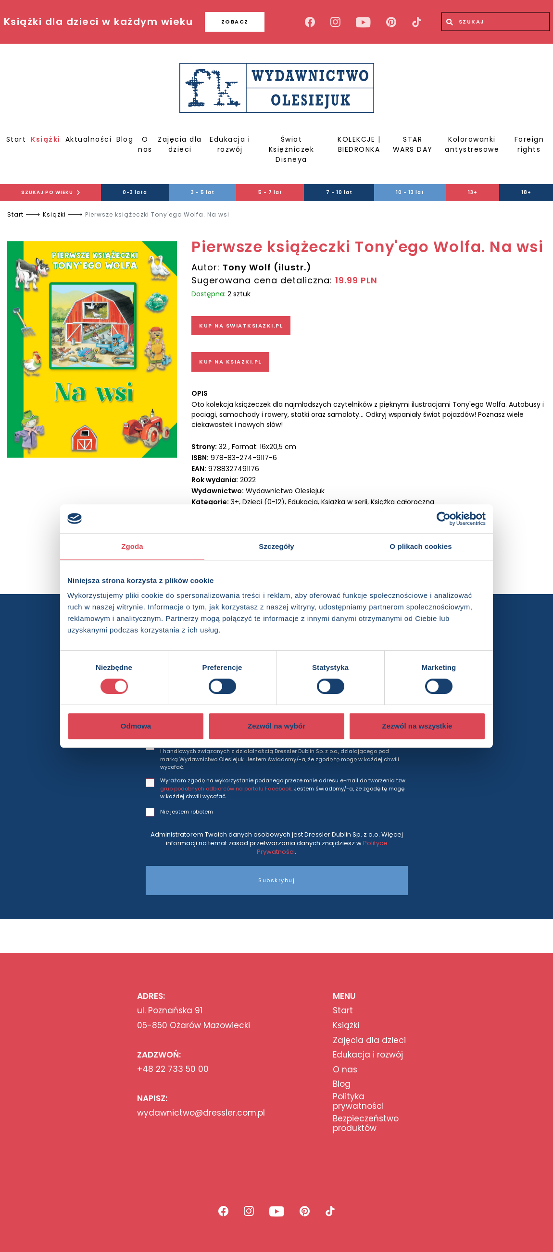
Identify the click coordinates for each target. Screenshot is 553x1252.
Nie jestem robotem (186, 811)
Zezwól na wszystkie (417, 726)
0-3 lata (135, 192)
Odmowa (136, 726)
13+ (473, 192)
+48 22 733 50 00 (173, 1069)
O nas (145, 144)
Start (16, 139)
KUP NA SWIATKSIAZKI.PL (241, 325)
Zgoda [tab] (132, 546)
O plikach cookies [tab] (421, 546)
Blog (124, 139)
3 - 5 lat (202, 192)
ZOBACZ (235, 21)
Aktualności (88, 139)
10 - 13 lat (410, 192)
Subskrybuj (276, 880)
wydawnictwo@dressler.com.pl (201, 1112)
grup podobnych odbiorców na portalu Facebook (225, 788)
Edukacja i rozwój (230, 144)
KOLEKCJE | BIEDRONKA (359, 144)
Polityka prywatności (358, 1101)
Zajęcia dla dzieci (180, 144)
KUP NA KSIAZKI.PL (230, 361)
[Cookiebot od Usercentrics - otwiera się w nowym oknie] (444, 518)
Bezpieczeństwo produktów (366, 1123)
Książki (46, 139)
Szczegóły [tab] (276, 546)
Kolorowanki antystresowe (472, 144)
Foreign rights (529, 144)
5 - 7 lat (270, 192)
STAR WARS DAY (413, 144)
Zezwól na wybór (276, 726)
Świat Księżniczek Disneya (291, 149)
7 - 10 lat (339, 192)
